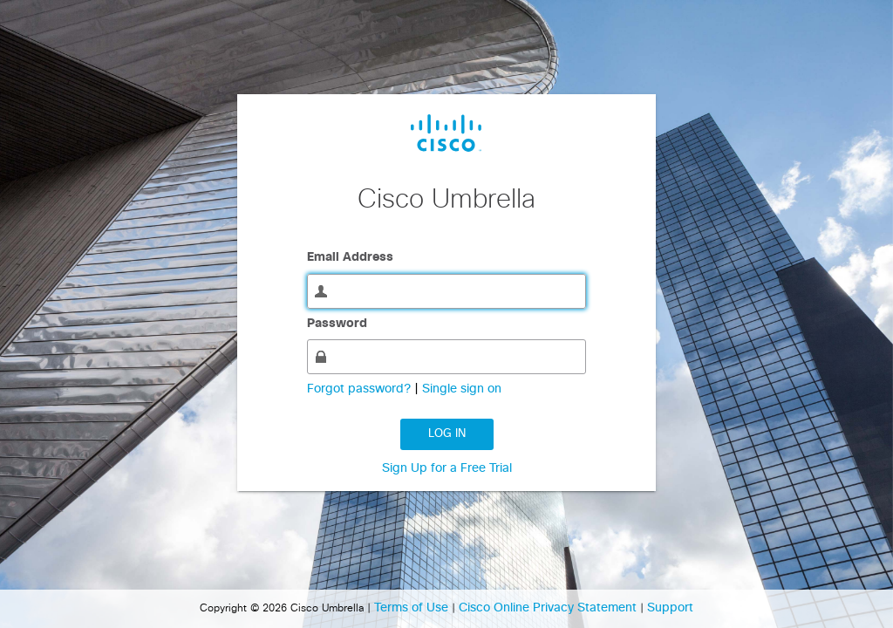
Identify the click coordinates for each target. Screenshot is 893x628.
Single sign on (461, 389)
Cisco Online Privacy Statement (549, 608)
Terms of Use (413, 608)
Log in (447, 434)
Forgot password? (360, 389)
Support (670, 608)
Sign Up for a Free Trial (447, 468)
